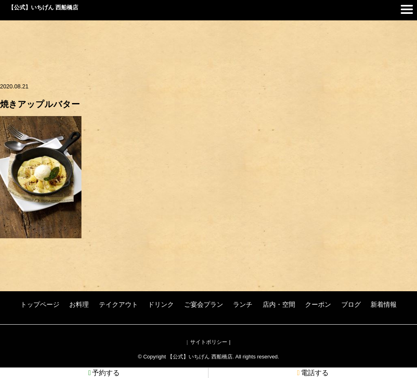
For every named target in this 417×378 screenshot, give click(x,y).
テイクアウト (118, 304)
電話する (312, 373)
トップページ (39, 304)
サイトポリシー (208, 342)
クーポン (318, 304)
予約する (104, 373)
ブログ (351, 304)
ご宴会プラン (203, 304)
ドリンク (161, 304)
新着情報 (384, 304)
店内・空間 (279, 304)
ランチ (242, 304)
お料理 (79, 304)
